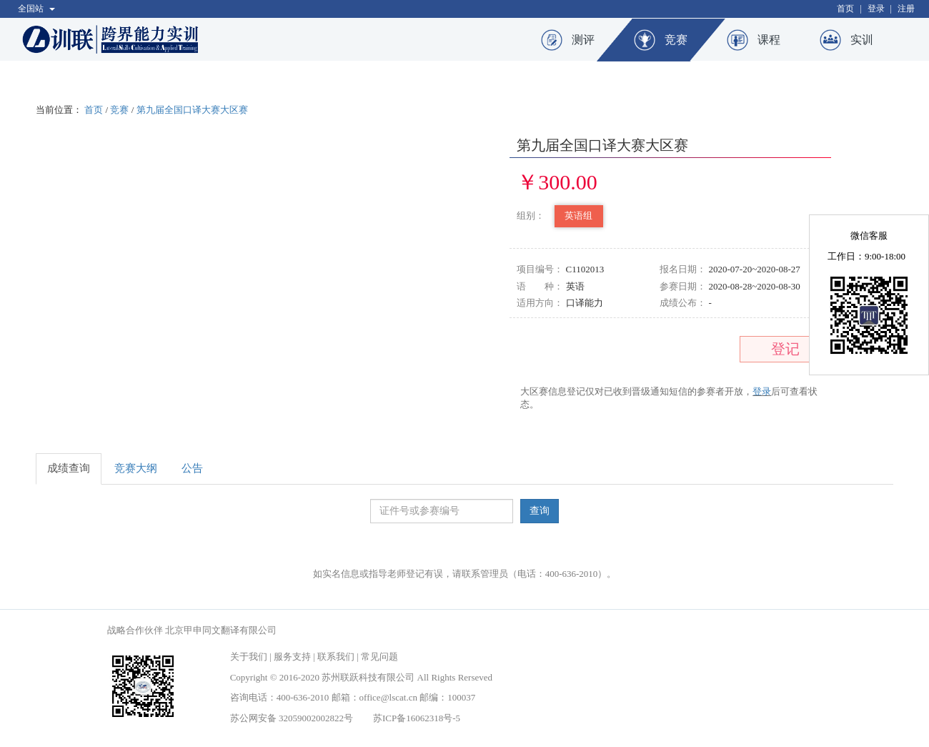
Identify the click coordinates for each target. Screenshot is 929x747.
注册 (906, 9)
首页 (845, 9)
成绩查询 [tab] (68, 468)
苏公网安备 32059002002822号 (291, 718)
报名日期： (683, 269)
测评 (583, 40)
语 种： (540, 286)
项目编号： (540, 269)
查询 (540, 510)
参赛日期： (683, 286)
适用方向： (540, 302)
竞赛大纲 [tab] (135, 468)
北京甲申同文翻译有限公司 (221, 630)
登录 (876, 9)
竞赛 (676, 40)
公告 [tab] (192, 468)
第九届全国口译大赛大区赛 (192, 109)
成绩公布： (683, 302)
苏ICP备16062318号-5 (416, 718)
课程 (768, 40)
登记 (785, 349)
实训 (861, 40)
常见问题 (379, 656)
